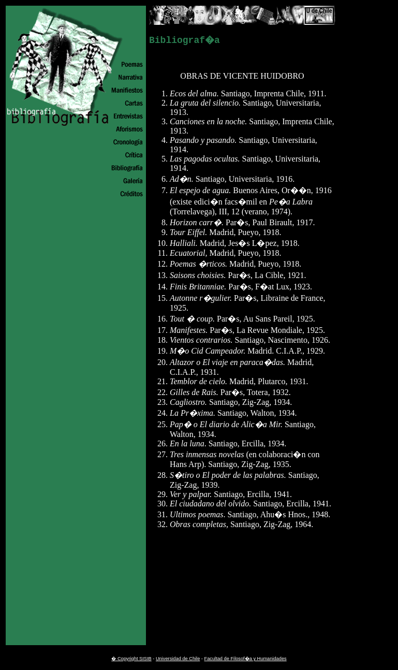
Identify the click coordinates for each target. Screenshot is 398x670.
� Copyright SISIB (131, 658)
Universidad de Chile (178, 658)
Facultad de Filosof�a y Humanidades (245, 658)
